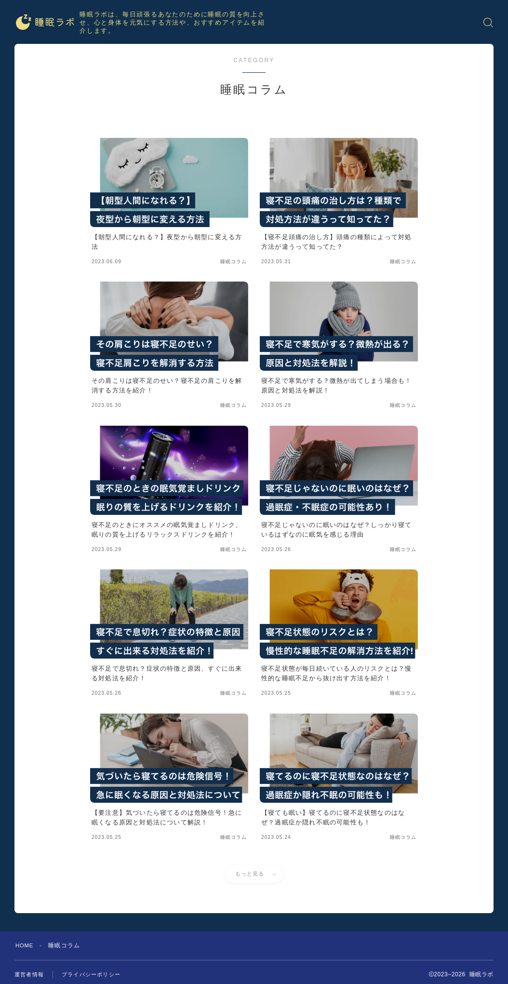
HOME (25, 945)
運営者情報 (30, 974)
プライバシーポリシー (96, 974)
